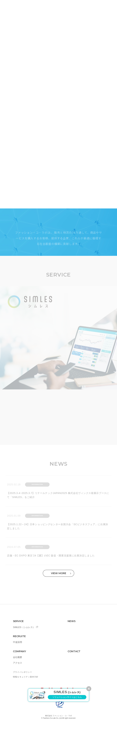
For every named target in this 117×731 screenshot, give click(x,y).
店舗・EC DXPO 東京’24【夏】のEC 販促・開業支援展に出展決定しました (51, 556)
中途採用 (17, 642)
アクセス (17, 663)
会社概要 (17, 657)
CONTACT (74, 651)
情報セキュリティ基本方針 (25, 677)
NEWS (71, 621)
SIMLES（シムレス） (24, 627)
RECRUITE (19, 636)
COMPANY (19, 651)
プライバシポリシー (22, 672)
